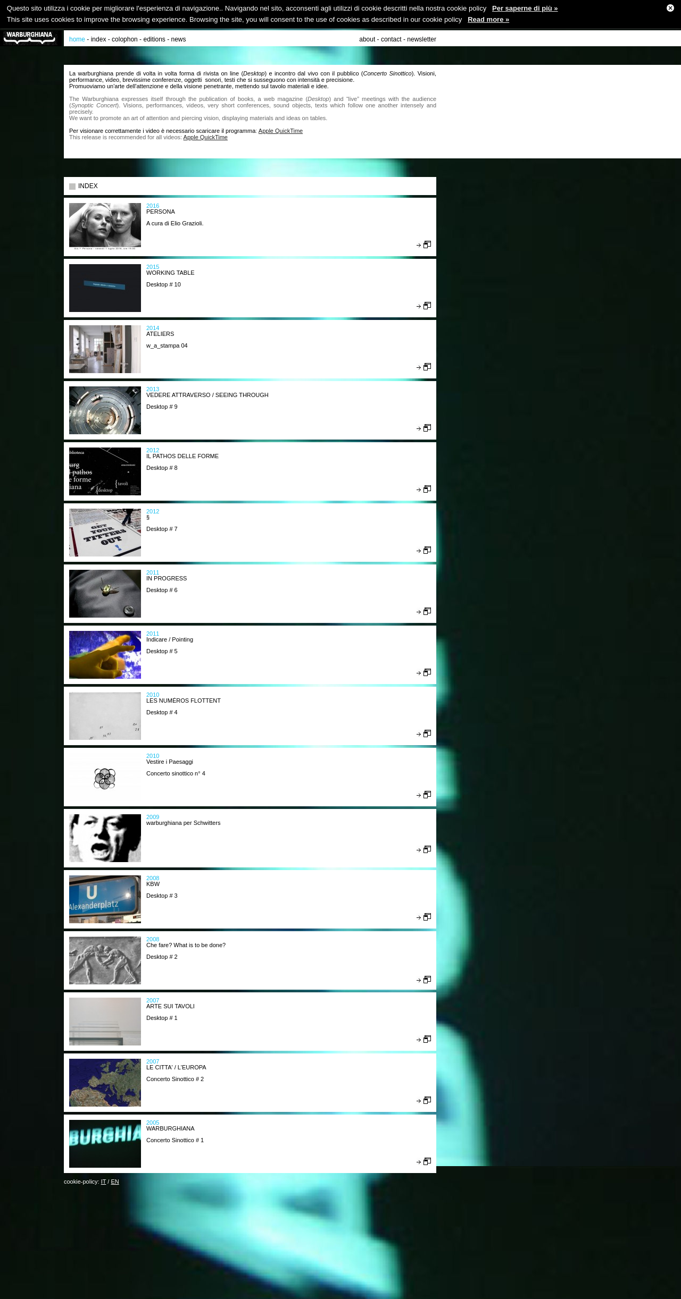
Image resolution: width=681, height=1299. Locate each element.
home (77, 39)
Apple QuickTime (281, 131)
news (178, 39)
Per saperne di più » (525, 8)
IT (103, 1181)
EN (115, 1181)
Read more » (488, 19)
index (98, 39)
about (367, 39)
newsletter (421, 39)
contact (391, 39)
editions (154, 39)
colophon (125, 39)
